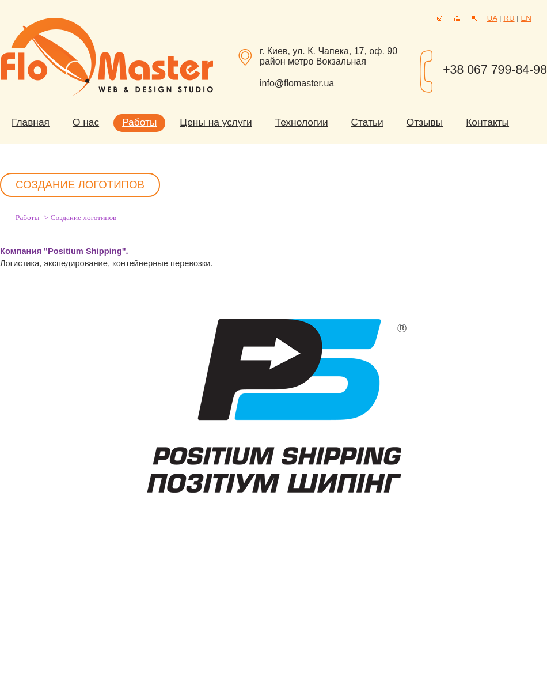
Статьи (367, 122)
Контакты (487, 122)
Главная (31, 122)
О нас (86, 122)
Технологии (301, 122)
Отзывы (425, 122)
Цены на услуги (216, 122)
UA (492, 18)
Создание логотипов (84, 217)
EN (526, 18)
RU (508, 18)
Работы (139, 122)
